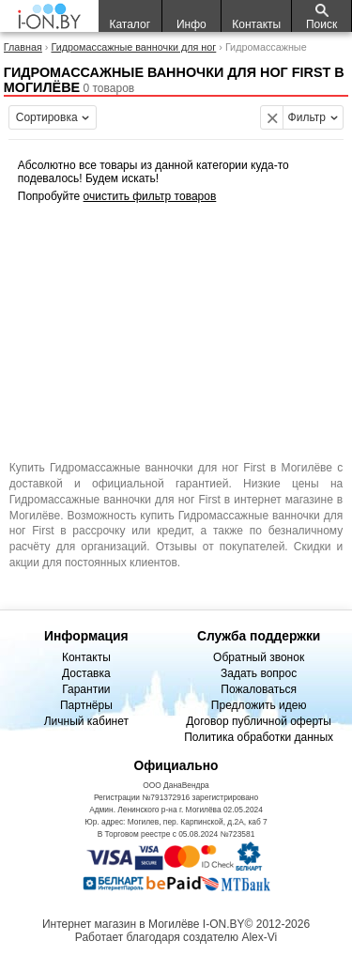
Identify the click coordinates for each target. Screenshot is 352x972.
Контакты (86, 657)
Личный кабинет (86, 721)
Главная (23, 47)
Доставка (86, 673)
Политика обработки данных (258, 737)
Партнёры (86, 705)
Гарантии (86, 689)
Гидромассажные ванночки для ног (133, 47)
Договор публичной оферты (258, 721)
